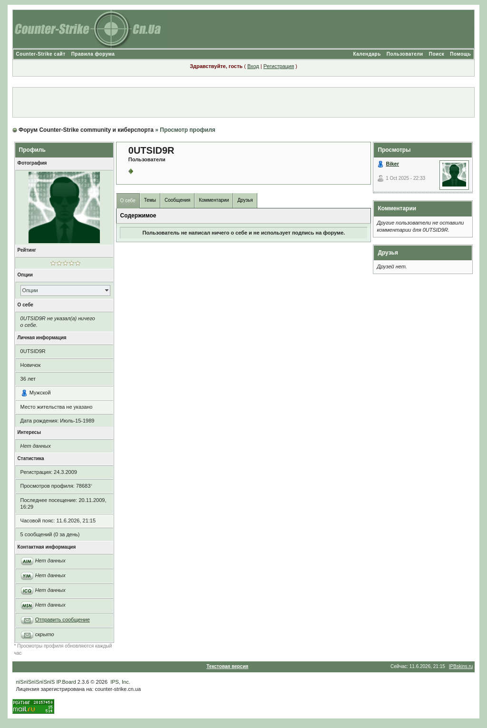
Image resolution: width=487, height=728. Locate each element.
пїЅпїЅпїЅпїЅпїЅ (35, 682)
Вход (253, 66)
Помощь (460, 54)
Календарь (367, 54)
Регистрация (278, 66)
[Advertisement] (243, 102)
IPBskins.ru (461, 666)
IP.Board (66, 682)
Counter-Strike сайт (41, 54)
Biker (392, 164)
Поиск (437, 54)
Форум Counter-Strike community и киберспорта (86, 130)
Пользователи (405, 54)
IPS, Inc (119, 682)
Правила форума (93, 54)
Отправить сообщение (62, 619)
